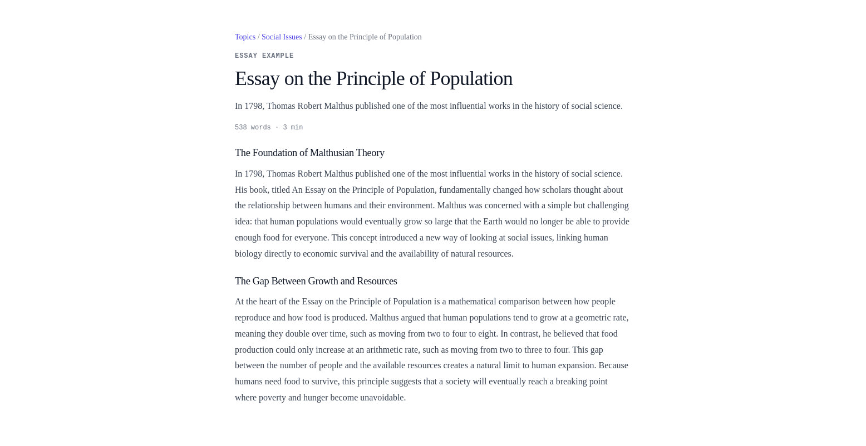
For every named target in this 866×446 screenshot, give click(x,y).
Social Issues (282, 37)
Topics (245, 37)
